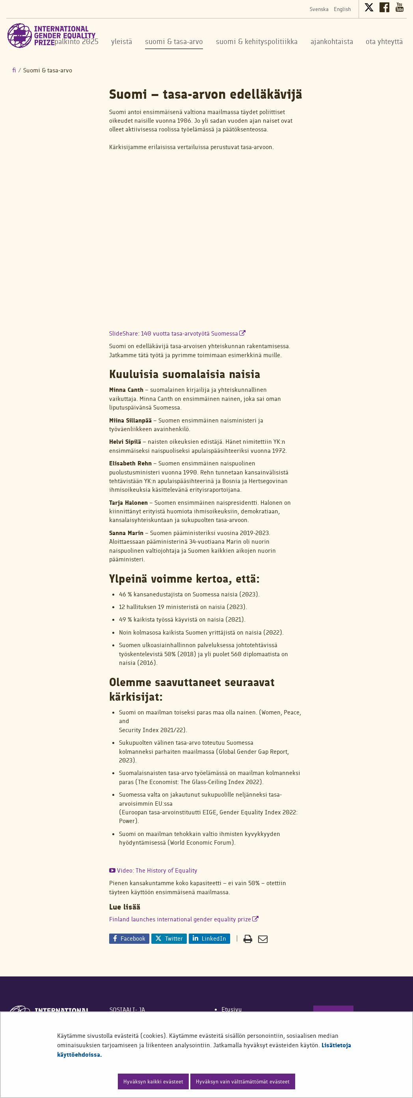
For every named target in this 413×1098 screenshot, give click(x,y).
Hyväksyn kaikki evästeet (153, 1081)
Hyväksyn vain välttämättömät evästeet (243, 1081)
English (342, 9)
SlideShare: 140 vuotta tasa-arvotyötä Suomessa (177, 333)
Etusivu (231, 1009)
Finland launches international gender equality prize (184, 919)
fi (14, 70)
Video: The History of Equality (153, 870)
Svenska (319, 9)
